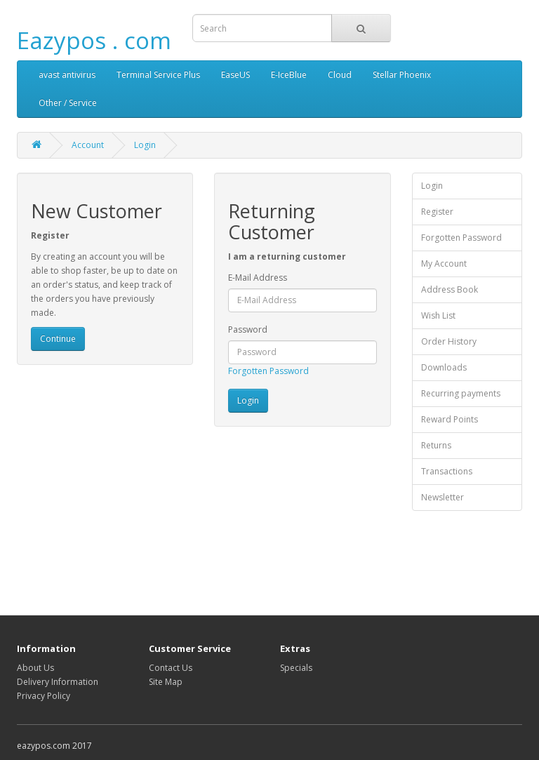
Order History (449, 341)
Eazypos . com (94, 40)
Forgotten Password (268, 371)
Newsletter (442, 497)
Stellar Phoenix (402, 75)
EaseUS (235, 75)
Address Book (449, 289)
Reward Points (449, 419)
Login (145, 145)
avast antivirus (67, 75)
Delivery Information (57, 682)
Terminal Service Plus (158, 75)
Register (437, 212)
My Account (444, 263)
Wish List (438, 315)
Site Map (165, 682)
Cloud (340, 75)
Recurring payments (460, 393)
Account (88, 145)
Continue (58, 339)
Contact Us (170, 668)
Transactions (446, 471)
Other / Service (68, 103)
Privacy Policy (43, 696)
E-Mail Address (257, 278)
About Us (35, 668)
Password (247, 329)
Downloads (444, 367)
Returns (436, 445)
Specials (296, 668)
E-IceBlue (289, 75)
